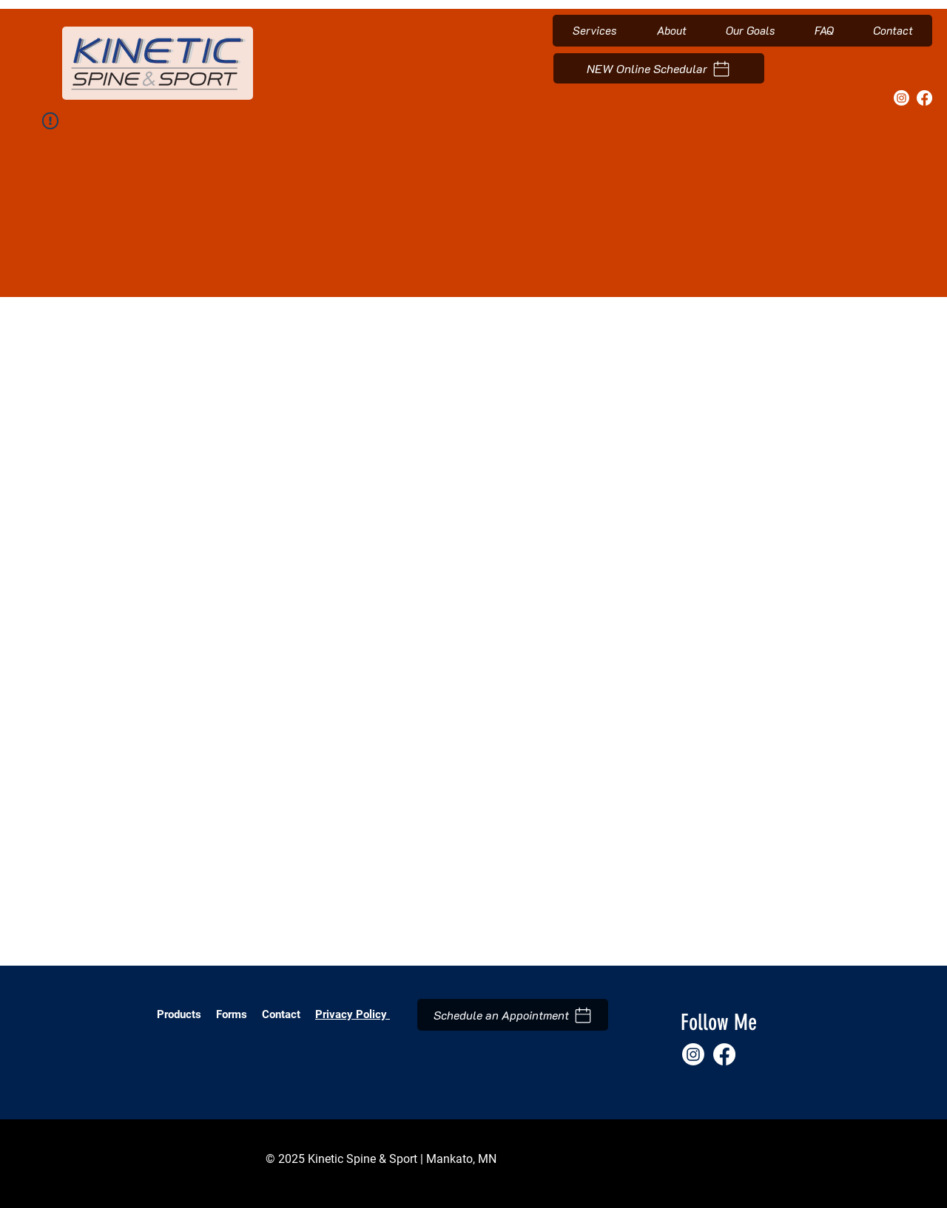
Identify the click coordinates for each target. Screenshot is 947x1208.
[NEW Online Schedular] (658, 68)
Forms (233, 1014)
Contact (281, 1014)
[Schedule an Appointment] (512, 1015)
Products (179, 1014)
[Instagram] (901, 98)
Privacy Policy (352, 1014)
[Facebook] (924, 98)
